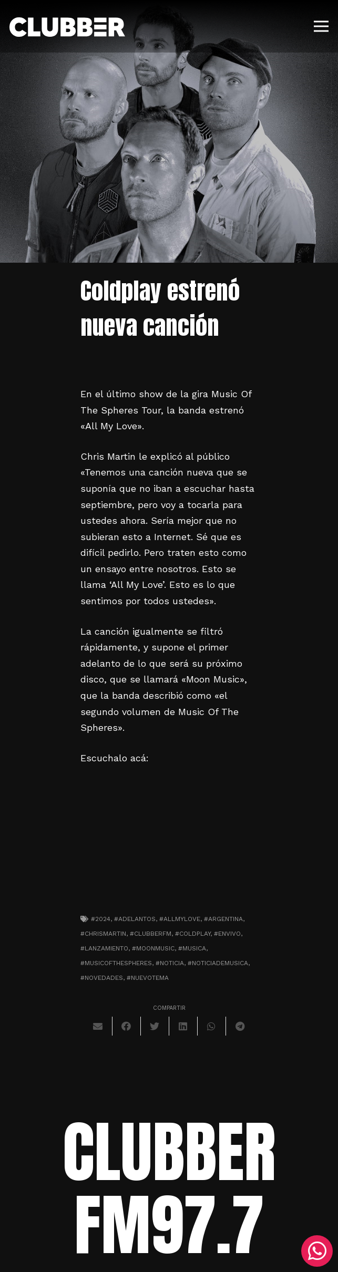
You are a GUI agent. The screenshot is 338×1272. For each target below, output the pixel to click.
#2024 (100, 919)
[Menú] (321, 26)
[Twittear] (155, 1026)
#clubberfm (150, 933)
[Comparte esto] (126, 1026)
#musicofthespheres (116, 963)
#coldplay (192, 933)
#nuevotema (148, 977)
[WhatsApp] (317, 1251)
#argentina (223, 919)
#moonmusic (153, 948)
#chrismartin (103, 933)
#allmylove (179, 919)
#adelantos (135, 919)
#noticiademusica (218, 963)
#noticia (170, 963)
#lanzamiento (104, 948)
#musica (192, 948)
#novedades (101, 977)
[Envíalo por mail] (98, 1026)
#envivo (227, 933)
